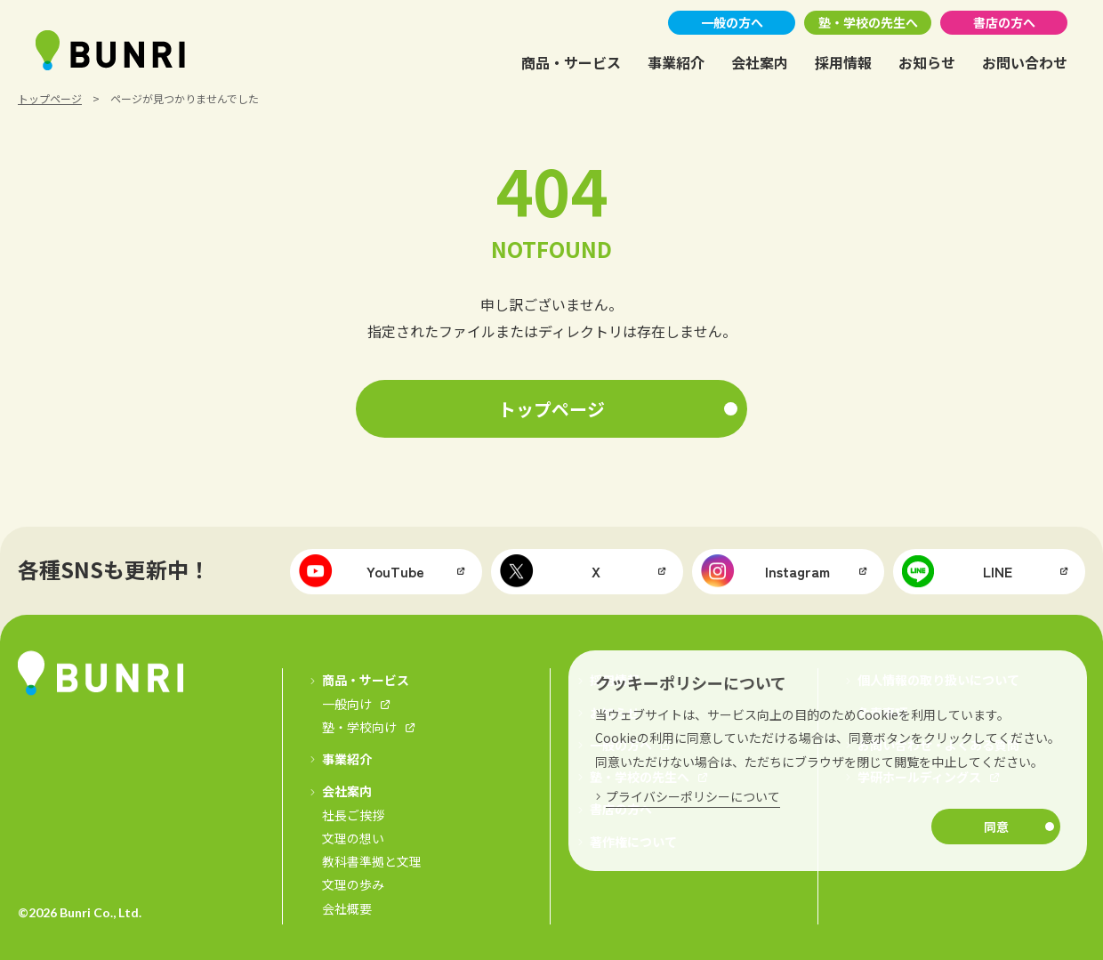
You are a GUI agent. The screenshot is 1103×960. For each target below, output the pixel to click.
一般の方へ (732, 22)
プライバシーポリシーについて (693, 796)
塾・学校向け (359, 727)
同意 (996, 826)
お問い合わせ (1024, 62)
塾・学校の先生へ (868, 22)
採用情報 (843, 62)
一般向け (347, 704)
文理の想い (353, 838)
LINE (957, 571)
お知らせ (926, 62)
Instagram (765, 571)
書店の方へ (1004, 22)
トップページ (50, 98)
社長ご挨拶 (353, 815)
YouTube (361, 571)
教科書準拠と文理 (372, 861)
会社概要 (347, 908)
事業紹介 (676, 62)
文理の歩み (353, 885)
